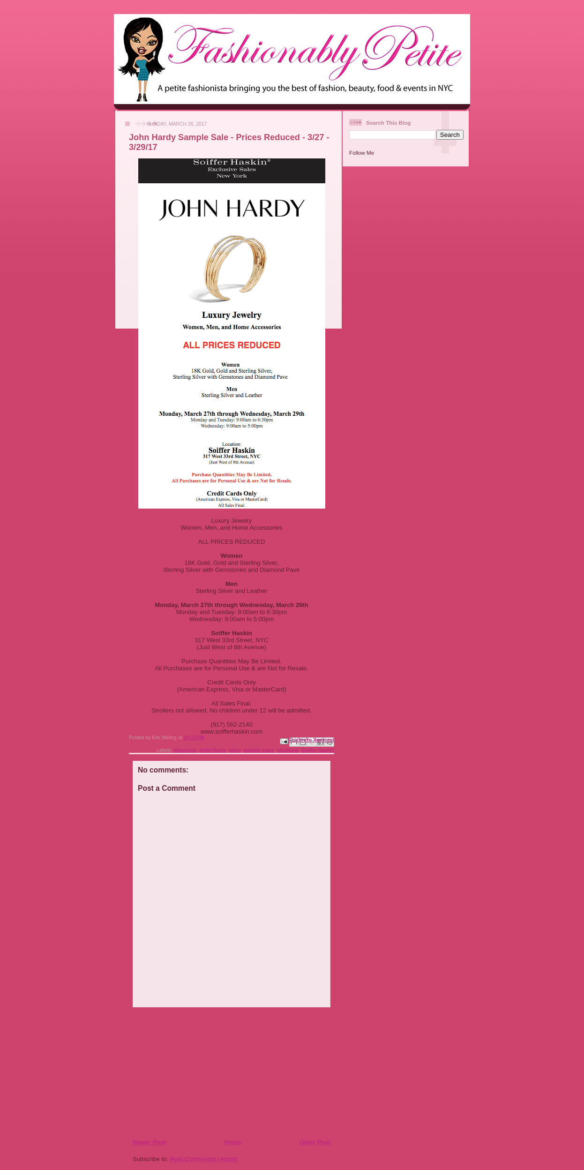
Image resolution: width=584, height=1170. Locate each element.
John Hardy (212, 750)
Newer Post (149, 1142)
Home (232, 1142)
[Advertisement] (189, 1072)
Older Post (314, 1142)
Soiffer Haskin (317, 750)
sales (235, 750)
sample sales (259, 750)
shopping (288, 750)
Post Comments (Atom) (204, 1158)
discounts (185, 750)
